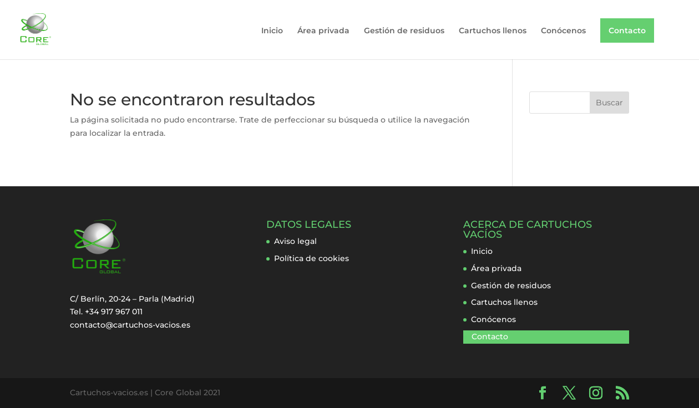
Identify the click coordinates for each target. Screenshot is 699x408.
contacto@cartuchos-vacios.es (130, 325)
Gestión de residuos (404, 31)
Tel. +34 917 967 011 (106, 312)
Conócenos (563, 31)
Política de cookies (311, 258)
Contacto (627, 30)
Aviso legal (295, 241)
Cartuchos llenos (492, 31)
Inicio (272, 31)
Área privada (323, 31)
